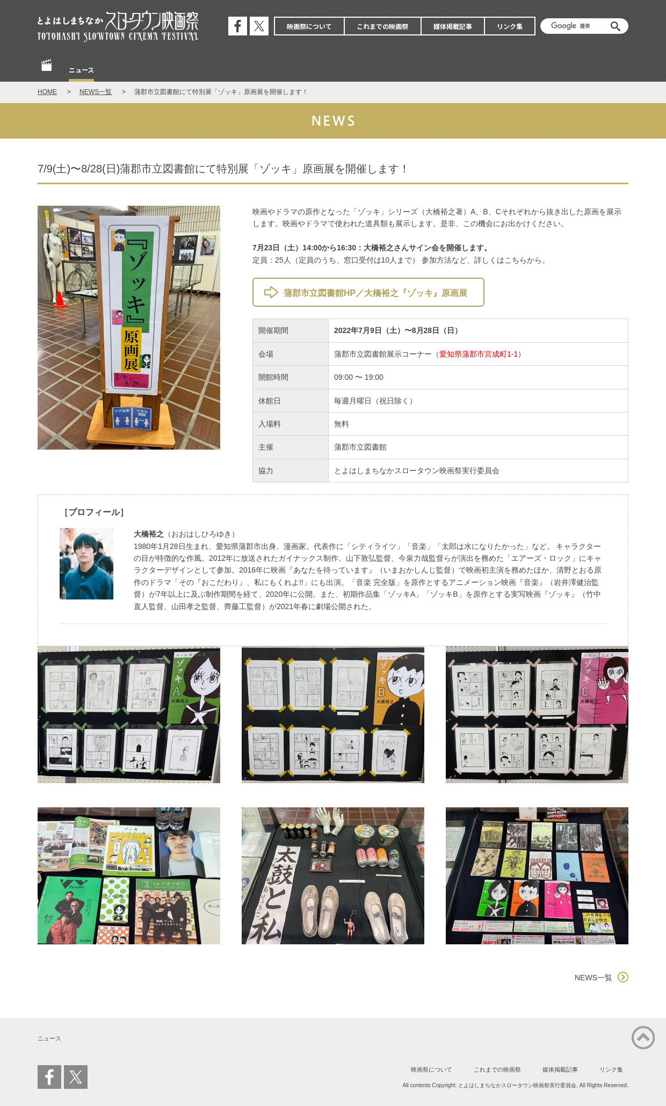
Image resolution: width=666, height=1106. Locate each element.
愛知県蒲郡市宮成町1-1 (478, 354)
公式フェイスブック (237, 26)
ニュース (81, 69)
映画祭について (309, 26)
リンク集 (510, 26)
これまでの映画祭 (382, 26)
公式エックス (259, 26)
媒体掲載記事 (452, 26)
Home (47, 70)
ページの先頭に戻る (643, 1038)
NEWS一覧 (95, 92)
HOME (47, 92)
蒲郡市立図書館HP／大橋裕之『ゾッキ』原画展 (375, 293)
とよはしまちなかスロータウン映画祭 (118, 27)
